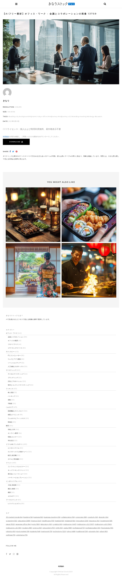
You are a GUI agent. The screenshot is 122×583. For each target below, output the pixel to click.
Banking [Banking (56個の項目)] (28, 517)
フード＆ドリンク (11, 500)
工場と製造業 (12, 485)
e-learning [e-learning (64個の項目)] (11, 521)
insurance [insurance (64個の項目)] (94, 521)
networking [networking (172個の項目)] (49, 528)
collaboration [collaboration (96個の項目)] (68, 517)
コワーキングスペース (15, 348)
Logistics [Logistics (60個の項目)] (57, 524)
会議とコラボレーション (16, 337)
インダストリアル (11, 481)
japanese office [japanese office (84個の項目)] (23, 524)
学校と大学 (11, 429)
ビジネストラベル (13, 448)
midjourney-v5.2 (65, 116)
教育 (7, 426)
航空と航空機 (12, 455)
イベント (9, 463)
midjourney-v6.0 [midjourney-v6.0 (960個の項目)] (103, 524)
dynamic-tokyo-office (38, 116)
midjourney (52, 116)
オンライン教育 (13, 433)
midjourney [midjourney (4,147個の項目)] (69, 524)
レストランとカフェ (14, 503)
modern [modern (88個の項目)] (27, 528)
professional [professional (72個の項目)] (79, 528)
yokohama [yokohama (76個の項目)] (21, 535)
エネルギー (11, 496)
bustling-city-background (19, 116)
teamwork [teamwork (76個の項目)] (46, 531)
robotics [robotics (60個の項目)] (11, 531)
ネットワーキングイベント (16, 470)
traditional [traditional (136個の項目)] (82, 531)
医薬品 (10, 422)
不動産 (10, 403)
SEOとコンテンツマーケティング (19, 385)
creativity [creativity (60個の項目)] (93, 517)
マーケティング (11, 370)
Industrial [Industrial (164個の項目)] (70, 521)
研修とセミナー (13, 437)
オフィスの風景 (13, 340)
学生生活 (11, 440)
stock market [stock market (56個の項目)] (22, 531)
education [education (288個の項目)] (24, 521)
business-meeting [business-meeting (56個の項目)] (52, 517)
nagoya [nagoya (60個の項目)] (37, 528)
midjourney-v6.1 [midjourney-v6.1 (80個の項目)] (13, 528)
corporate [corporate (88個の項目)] (81, 517)
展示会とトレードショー (16, 474)
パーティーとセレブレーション (18, 477)
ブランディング (13, 377)
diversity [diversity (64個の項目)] (103, 517)
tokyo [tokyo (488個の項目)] (71, 531)
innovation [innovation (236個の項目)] (82, 521)
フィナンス (9, 389)
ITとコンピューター (14, 355)
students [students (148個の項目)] (35, 531)
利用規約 (6, 136)
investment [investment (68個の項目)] (106, 521)
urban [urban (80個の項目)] (104, 531)
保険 (9, 400)
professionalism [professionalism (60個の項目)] (92, 528)
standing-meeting (79, 116)
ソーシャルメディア (14, 363)
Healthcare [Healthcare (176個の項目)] (48, 521)
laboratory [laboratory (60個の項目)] (46, 524)
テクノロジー (10, 352)
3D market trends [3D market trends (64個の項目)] (14, 517)
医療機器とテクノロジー (16, 411)
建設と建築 (11, 489)
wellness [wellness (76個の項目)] (10, 535)
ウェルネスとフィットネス (16, 418)
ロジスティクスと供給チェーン (18, 452)
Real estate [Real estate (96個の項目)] (107, 528)
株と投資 (11, 392)
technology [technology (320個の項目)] (59, 531)
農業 (9, 492)
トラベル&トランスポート (14, 444)
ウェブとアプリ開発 (14, 359)
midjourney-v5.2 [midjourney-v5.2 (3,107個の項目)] (85, 524)
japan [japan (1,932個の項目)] (10, 524)
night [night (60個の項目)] (59, 528)
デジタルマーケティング (16, 374)
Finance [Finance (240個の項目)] (36, 521)
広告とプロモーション (15, 381)
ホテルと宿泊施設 (13, 459)
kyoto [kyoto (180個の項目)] (35, 524)
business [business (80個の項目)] (38, 517)
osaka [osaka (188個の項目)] (68, 528)
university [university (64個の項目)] (94, 531)
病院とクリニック (13, 415)
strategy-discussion (95, 116)
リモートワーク (13, 344)
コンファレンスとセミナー (16, 466)
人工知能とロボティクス (16, 366)
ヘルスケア (9, 407)
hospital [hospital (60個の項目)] (59, 521)
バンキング (11, 396)
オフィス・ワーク (11, 333)
